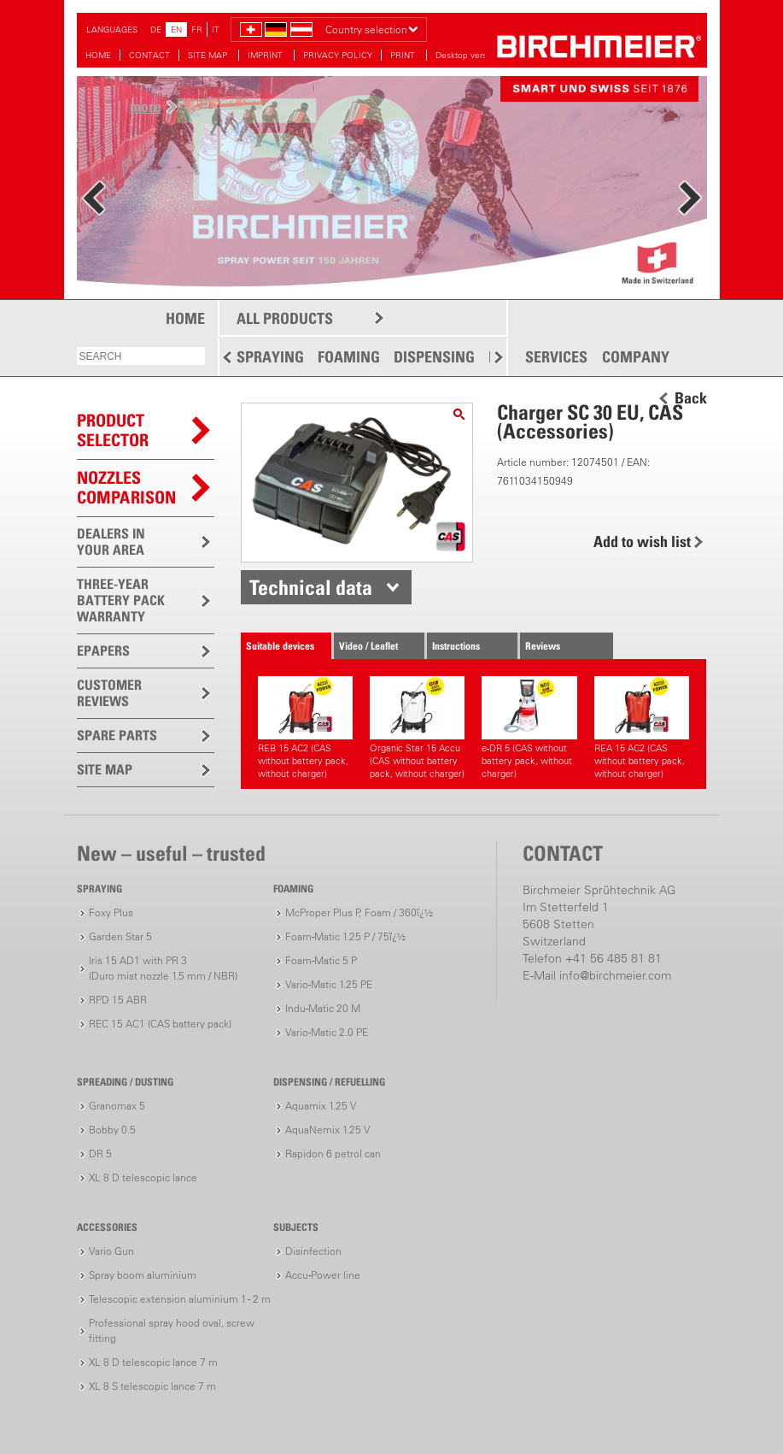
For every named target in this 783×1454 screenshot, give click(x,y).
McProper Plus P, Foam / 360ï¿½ (359, 912)
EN (176, 29)
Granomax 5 (117, 1105)
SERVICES (556, 357)
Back (691, 398)
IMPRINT (266, 55)
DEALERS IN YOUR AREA (111, 541)
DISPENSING (434, 357)
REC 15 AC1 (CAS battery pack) (160, 1023)
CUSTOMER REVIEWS (109, 692)
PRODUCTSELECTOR (113, 430)
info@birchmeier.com (615, 975)
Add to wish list (642, 541)
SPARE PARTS (117, 735)
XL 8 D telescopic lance (143, 1177)
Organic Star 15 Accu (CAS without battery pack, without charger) (417, 728)
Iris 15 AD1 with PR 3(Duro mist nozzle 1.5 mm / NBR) (163, 968)
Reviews (542, 645)
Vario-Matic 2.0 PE (326, 1032)
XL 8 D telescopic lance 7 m (153, 1362)
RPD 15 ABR (118, 999)
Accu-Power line (322, 1275)
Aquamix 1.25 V (320, 1105)
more (145, 106)
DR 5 (100, 1153)
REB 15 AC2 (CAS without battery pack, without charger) (305, 728)
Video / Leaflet (368, 645)
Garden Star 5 (120, 936)
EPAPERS (103, 650)
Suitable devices (280, 645)
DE (155, 29)
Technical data (310, 587)
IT (215, 29)
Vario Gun (111, 1251)
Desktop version (467, 55)
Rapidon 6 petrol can (333, 1153)
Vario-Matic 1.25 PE (328, 984)
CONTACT (149, 55)
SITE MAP (209, 55)
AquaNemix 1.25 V (327, 1129)
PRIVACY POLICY (337, 55)
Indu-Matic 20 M (322, 1008)
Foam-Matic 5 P (321, 960)
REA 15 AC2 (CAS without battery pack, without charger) (641, 728)
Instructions (456, 645)
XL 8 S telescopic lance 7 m (152, 1386)
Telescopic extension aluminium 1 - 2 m (180, 1298)
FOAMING (349, 357)
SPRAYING (270, 357)
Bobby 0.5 (112, 1129)
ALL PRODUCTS (285, 318)
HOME (98, 55)
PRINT (404, 55)
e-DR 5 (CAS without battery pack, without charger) (529, 728)
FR (196, 29)
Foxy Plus (111, 912)
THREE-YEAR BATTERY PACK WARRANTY (121, 600)
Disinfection (313, 1251)
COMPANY (635, 357)
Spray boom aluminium (142, 1275)
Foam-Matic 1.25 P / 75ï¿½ (345, 936)
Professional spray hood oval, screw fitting (171, 1330)
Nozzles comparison (126, 488)
